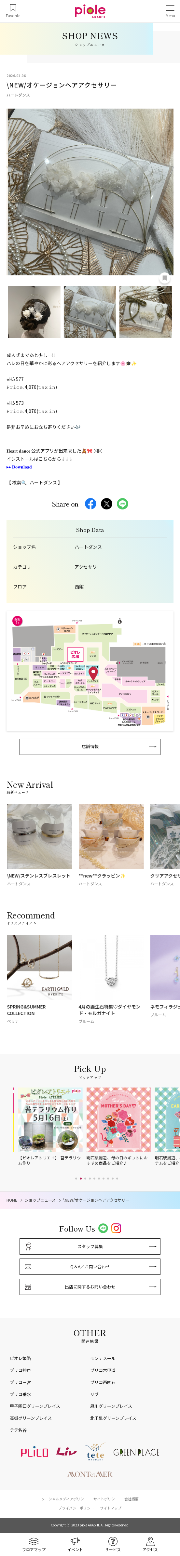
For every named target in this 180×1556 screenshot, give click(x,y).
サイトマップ (110, 1507)
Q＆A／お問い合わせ (90, 1266)
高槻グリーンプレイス (31, 1418)
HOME (12, 1200)
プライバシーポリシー (76, 1507)
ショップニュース (40, 1200)
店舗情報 (90, 746)
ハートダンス (88, 547)
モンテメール (103, 1358)
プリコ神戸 (20, 1370)
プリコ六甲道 (103, 1370)
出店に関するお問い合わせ (90, 1287)
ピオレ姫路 (20, 1358)
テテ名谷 (18, 1430)
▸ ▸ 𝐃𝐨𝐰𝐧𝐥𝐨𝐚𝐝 (19, 466)
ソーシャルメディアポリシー (64, 1498)
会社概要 (131, 1498)
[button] (76, 1179)
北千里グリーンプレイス (113, 1418)
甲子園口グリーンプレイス (35, 1406)
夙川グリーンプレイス (111, 1406)
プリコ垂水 (20, 1394)
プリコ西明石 (103, 1382)
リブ (94, 1394)
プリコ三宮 (20, 1382)
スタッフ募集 (90, 1246)
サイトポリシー (105, 1498)
